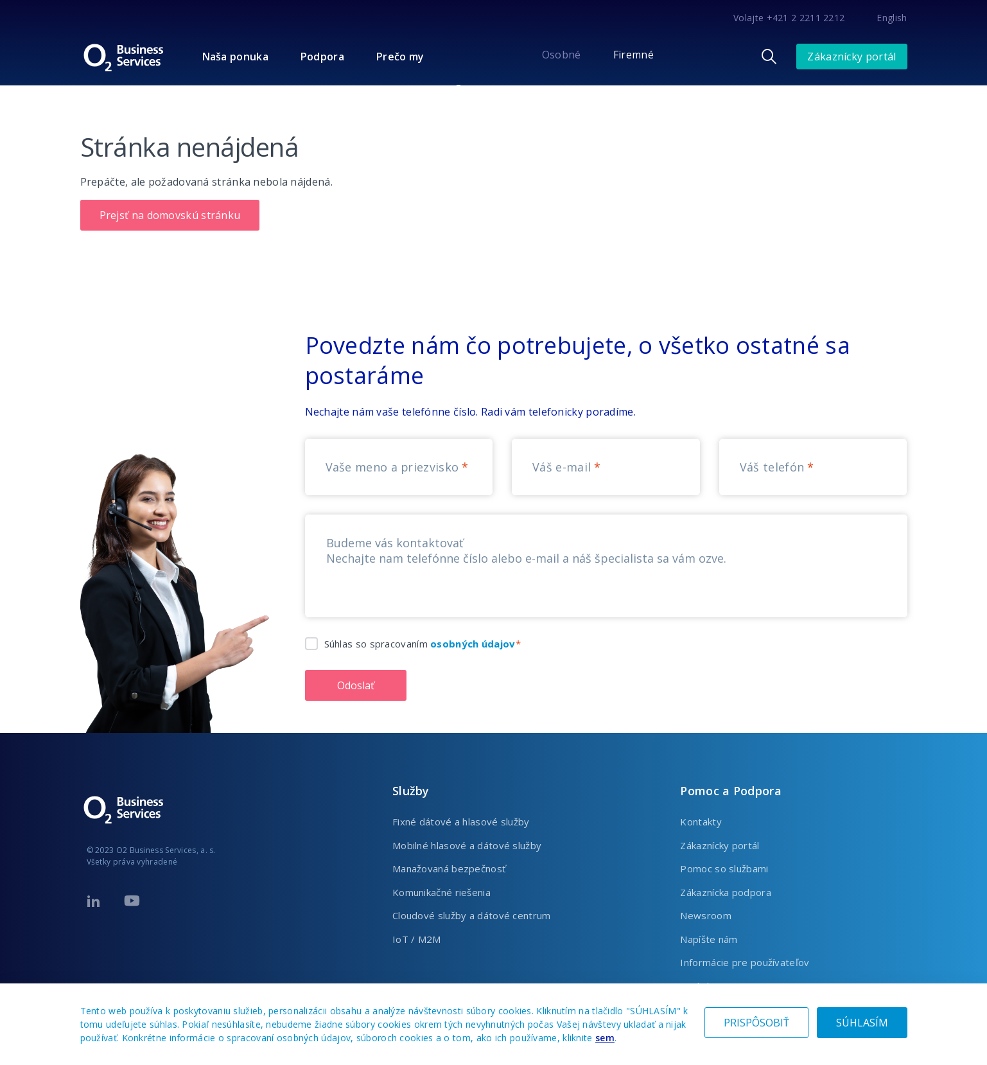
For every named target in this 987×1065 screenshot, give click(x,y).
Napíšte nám (708, 939)
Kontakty (700, 821)
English (892, 18)
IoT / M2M (416, 939)
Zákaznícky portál (851, 56)
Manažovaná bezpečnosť (448, 868)
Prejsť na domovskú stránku (170, 215)
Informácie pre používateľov (744, 962)
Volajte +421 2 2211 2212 (788, 18)
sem (605, 1038)
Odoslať (355, 685)
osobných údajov (473, 643)
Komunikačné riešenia (441, 892)
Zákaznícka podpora (725, 892)
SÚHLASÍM (862, 1023)
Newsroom (705, 915)
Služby (411, 790)
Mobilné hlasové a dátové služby (466, 845)
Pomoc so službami (724, 868)
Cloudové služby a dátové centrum (471, 915)
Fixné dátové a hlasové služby (461, 821)
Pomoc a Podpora (731, 790)
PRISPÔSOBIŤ (756, 1023)
